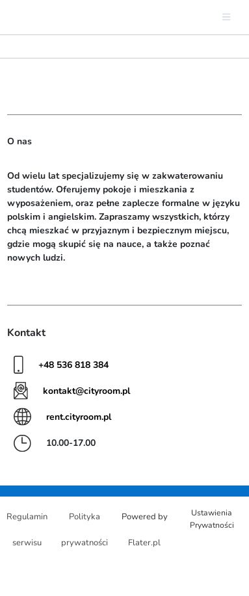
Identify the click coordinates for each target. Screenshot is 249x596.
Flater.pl (144, 543)
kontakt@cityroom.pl (86, 391)
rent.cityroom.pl (78, 417)
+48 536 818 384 (73, 365)
